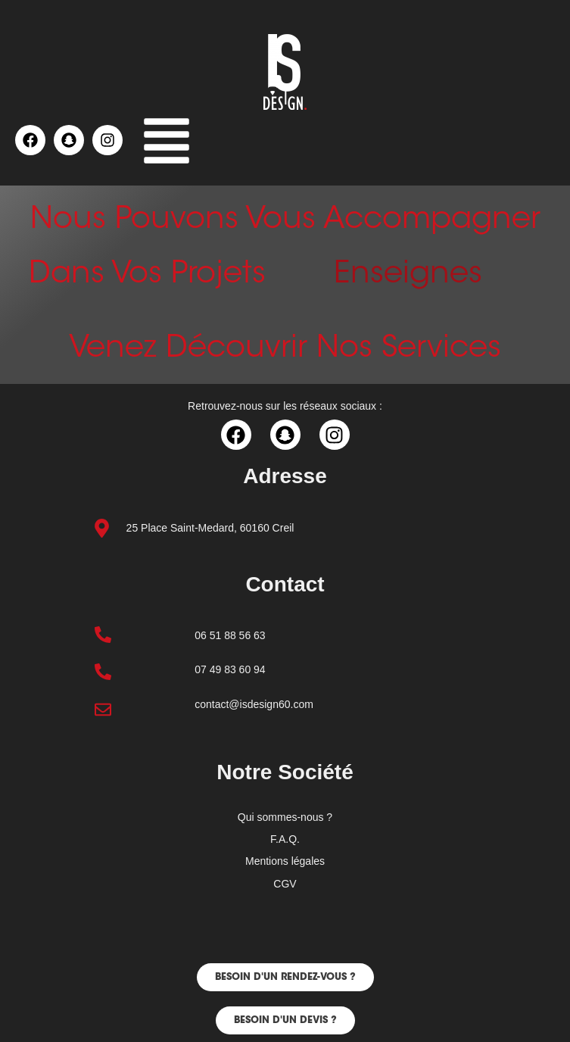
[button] (166, 145)
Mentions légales (285, 861)
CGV (284, 884)
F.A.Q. (285, 839)
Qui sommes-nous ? (285, 817)
